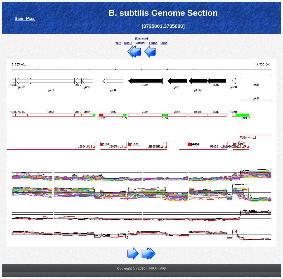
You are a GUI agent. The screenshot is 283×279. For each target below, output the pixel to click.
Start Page (24, 18)
